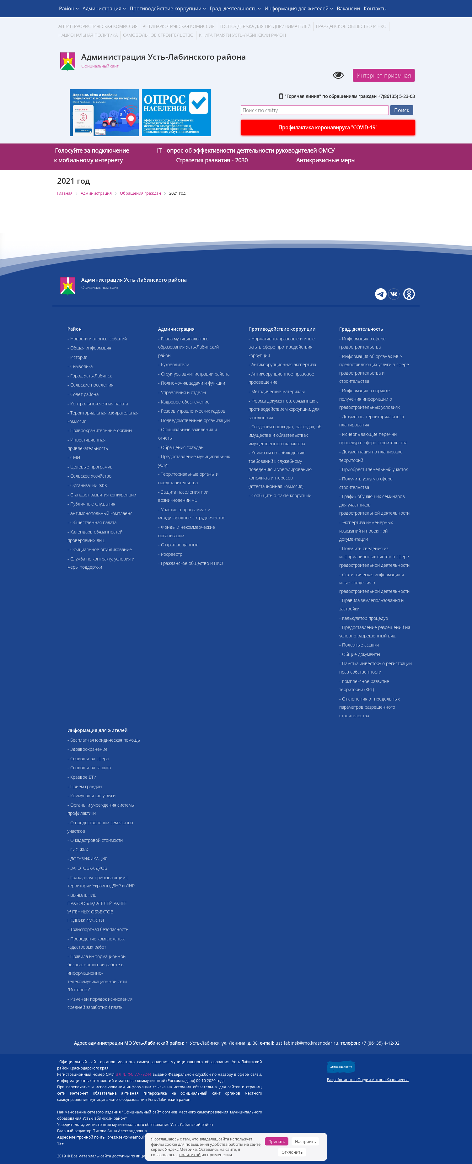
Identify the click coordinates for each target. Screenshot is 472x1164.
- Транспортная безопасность (97, 929)
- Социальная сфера (88, 758)
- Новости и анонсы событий (97, 339)
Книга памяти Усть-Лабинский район (242, 35)
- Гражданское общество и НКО (190, 563)
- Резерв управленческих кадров (191, 411)
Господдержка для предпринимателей (265, 26)
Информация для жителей (299, 8)
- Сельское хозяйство (89, 476)
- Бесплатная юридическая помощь (103, 740)
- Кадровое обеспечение (184, 402)
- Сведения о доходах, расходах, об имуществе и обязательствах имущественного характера (285, 435)
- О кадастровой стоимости (95, 840)
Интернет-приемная (384, 75)
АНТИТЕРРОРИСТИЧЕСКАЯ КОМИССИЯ (97, 26)
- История (77, 357)
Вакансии (348, 8)
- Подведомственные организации (194, 420)
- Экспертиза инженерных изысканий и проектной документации (366, 530)
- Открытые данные (178, 545)
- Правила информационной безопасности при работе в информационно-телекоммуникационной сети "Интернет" (97, 973)
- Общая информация (89, 348)
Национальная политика (88, 35)
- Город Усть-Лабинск (89, 376)
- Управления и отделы (182, 392)
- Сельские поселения (90, 385)
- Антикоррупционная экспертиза (282, 364)
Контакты (375, 8)
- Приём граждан (84, 786)
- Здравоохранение (87, 749)
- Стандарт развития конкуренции (101, 495)
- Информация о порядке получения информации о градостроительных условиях (369, 398)
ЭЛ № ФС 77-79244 (134, 1074)
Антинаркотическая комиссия (178, 26)
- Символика (80, 366)
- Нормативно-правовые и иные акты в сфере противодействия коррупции (282, 347)
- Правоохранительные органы (99, 430)
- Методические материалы (277, 391)
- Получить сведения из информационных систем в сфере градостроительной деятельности (374, 556)
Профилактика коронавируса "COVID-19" (327, 127)
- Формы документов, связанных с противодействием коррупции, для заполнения (284, 409)
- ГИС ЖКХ (77, 850)
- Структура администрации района (193, 374)
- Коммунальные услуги (91, 796)
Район (69, 8)
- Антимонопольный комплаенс (99, 513)
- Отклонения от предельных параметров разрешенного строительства (369, 707)
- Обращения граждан (181, 447)
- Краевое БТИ (82, 777)
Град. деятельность (235, 8)
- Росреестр (170, 554)
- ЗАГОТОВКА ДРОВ (87, 868)
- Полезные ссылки (359, 645)
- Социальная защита (89, 768)
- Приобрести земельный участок (373, 469)
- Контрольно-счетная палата (97, 404)
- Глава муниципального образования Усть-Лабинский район (188, 347)
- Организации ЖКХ (87, 485)
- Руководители (173, 364)
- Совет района (83, 394)
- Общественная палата (91, 522)
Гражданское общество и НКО (351, 26)
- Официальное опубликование (99, 549)
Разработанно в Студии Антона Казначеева (368, 1079)
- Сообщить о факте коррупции (280, 495)
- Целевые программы (90, 467)
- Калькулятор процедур (363, 618)
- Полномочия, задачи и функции (191, 383)
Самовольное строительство (158, 35)
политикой (190, 1154)
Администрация (104, 8)
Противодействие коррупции (168, 8)
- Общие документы (359, 654)
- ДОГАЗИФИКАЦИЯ (87, 859)
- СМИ (73, 457)
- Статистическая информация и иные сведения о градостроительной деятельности (374, 582)
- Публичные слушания (91, 504)
